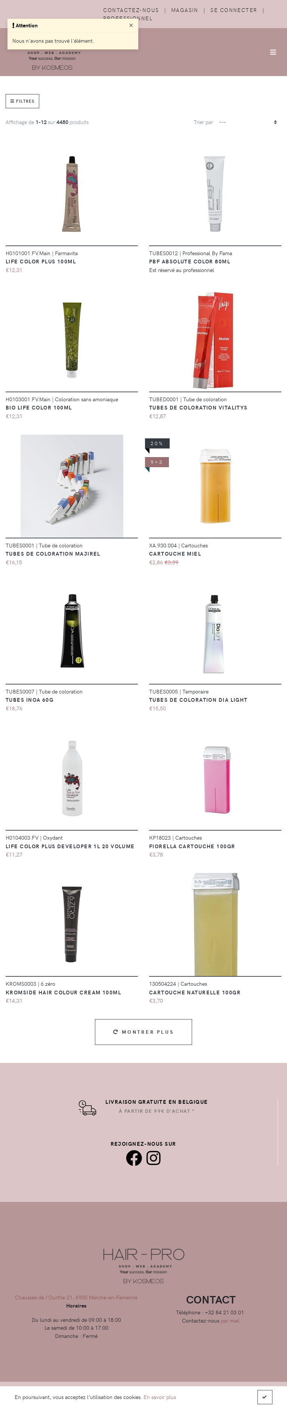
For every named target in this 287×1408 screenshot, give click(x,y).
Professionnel (127, 18)
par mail (230, 1320)
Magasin (184, 9)
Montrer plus (143, 1031)
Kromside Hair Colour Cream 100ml (63, 992)
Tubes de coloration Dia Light (198, 699)
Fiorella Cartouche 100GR (192, 846)
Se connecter (233, 9)
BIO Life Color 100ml (39, 407)
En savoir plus (160, 1397)
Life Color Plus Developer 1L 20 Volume (70, 846)
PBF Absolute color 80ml (189, 261)
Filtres (22, 101)
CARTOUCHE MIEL (175, 553)
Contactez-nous (131, 9)
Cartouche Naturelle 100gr (195, 992)
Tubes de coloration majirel (53, 553)
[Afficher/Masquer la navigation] (273, 52)
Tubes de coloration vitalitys (198, 407)
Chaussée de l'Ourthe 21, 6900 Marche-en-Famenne (76, 1297)
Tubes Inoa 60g (29, 699)
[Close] (131, 25)
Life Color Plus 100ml (41, 261)
